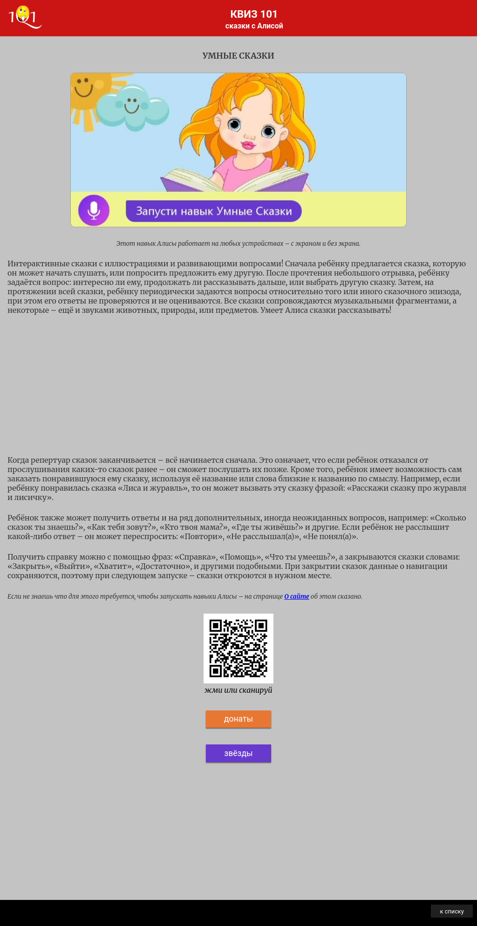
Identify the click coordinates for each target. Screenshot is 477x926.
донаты (238, 718)
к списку (452, 911)
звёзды (238, 753)
